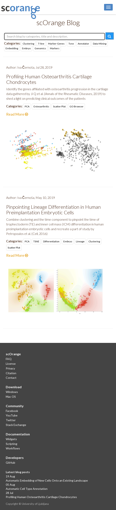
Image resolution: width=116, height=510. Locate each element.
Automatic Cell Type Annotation (27, 488)
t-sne (41, 43)
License (11, 363)
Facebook (12, 411)
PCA (27, 106)
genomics (40, 48)
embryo (26, 48)
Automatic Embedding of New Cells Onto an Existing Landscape (47, 480)
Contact (11, 377)
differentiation (51, 241)
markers (54, 48)
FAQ (9, 359)
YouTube (11, 415)
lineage (80, 241)
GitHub (10, 462)
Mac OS (11, 396)
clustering (28, 43)
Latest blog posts (18, 472)
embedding (12, 48)
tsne (71, 43)
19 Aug (10, 476)
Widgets (11, 439)
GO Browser (77, 106)
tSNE (36, 241)
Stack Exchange (16, 425)
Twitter (11, 420)
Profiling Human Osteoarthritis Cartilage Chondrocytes (41, 497)
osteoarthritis (41, 106)
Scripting (11, 444)
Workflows (13, 448)
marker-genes (56, 43)
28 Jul (9, 493)
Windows (12, 392)
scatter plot (59, 106)
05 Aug (10, 484)
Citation (11, 373)
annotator (83, 43)
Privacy (10, 368)
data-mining (99, 43)
